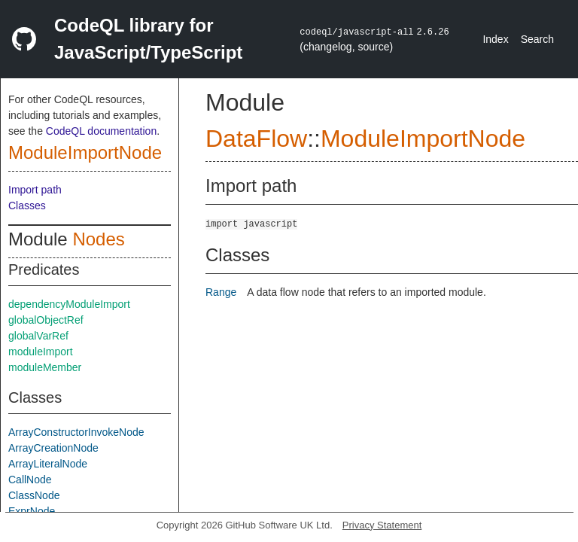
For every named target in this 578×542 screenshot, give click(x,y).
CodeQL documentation (101, 131)
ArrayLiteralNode (47, 464)
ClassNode (33, 495)
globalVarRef (38, 336)
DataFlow (256, 138)
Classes (27, 205)
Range (220, 292)
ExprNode (31, 511)
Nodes (98, 239)
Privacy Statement (382, 525)
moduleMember (44, 367)
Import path (35, 190)
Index (495, 39)
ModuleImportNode (85, 152)
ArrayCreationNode (53, 448)
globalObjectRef (46, 320)
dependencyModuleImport (69, 304)
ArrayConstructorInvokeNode (76, 432)
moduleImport (40, 352)
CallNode (30, 479)
